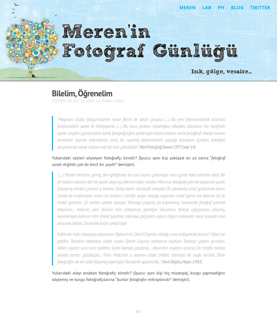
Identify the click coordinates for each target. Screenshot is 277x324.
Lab (206, 8)
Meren (187, 8)
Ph (221, 8)
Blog (237, 8)
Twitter (260, 8)
